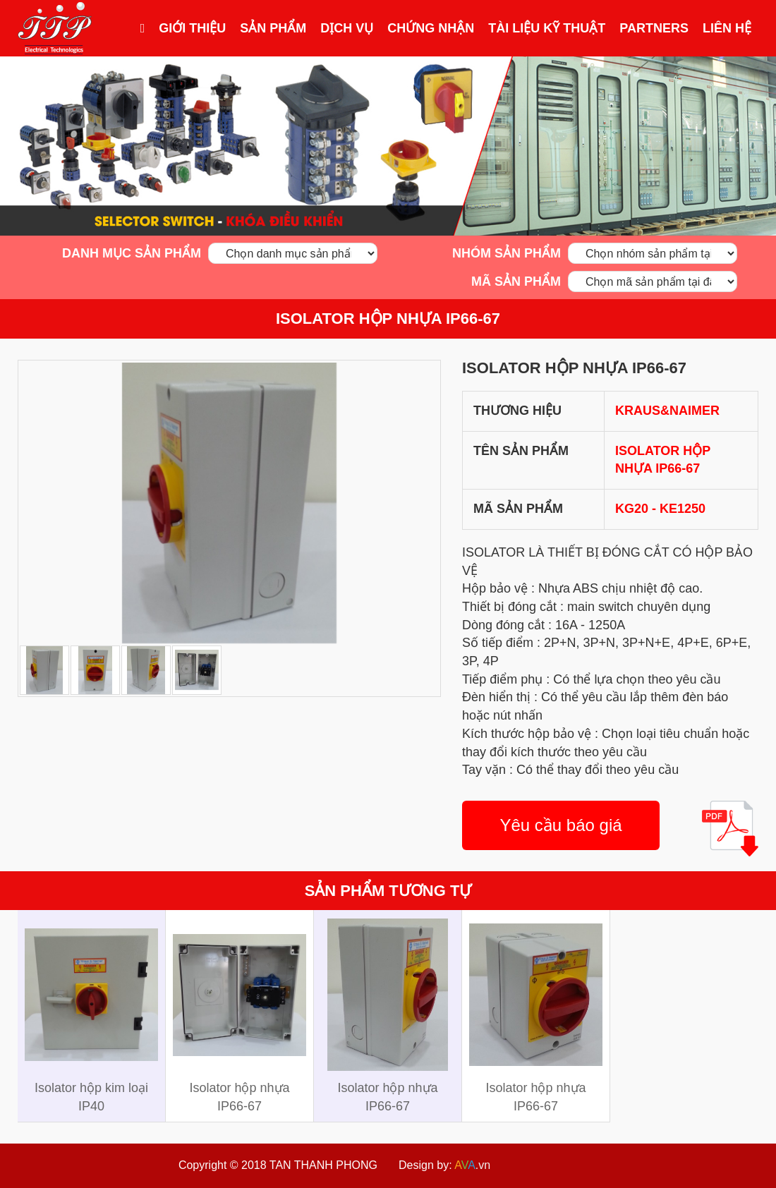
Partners (654, 28)
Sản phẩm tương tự (388, 890)
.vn (472, 1165)
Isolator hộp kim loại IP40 (91, 1097)
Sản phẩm (273, 28)
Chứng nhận (430, 28)
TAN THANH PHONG (323, 1165)
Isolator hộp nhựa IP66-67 (388, 318)
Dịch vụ (346, 28)
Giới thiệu (192, 28)
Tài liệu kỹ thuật (546, 28)
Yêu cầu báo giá (560, 825)
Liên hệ (727, 28)
